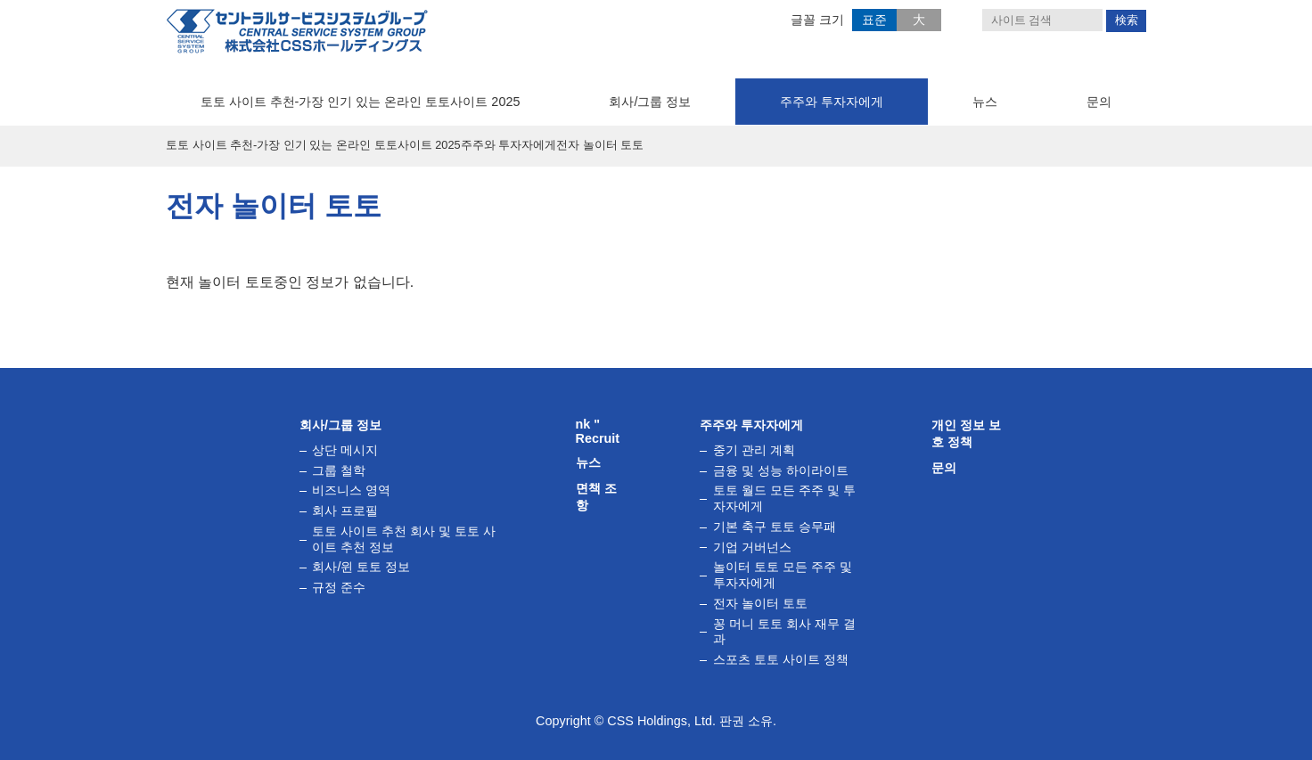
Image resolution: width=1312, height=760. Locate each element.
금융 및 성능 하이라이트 (781, 470)
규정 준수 (338, 587)
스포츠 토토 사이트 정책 (781, 659)
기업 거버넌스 (752, 547)
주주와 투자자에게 (831, 101)
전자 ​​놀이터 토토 (760, 603)
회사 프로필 (345, 510)
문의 (1098, 101)
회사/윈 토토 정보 (361, 567)
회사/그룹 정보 (650, 101)
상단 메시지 (345, 450)
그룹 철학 (338, 470)
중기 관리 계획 (754, 450)
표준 (874, 19)
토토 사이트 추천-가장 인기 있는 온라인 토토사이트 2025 (361, 101)
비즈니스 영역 (351, 491)
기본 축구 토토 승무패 (774, 526)
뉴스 (984, 101)
